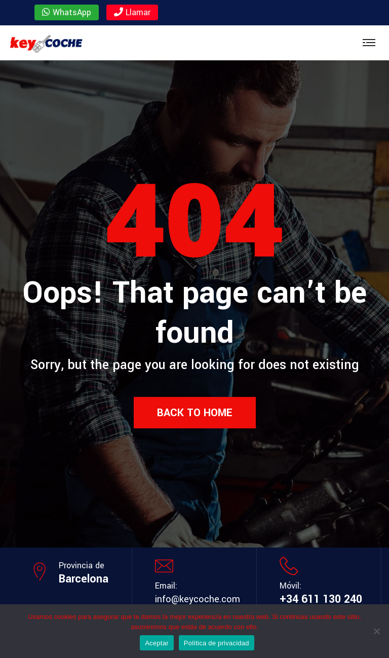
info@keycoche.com (197, 599)
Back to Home (194, 412)
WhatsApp (66, 12)
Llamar (132, 12)
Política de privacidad (216, 643)
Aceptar (157, 643)
